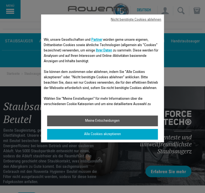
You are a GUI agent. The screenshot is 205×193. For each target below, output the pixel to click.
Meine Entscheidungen (102, 121)
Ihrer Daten (104, 51)
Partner (96, 40)
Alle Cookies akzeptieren (102, 134)
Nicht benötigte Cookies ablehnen (136, 20)
